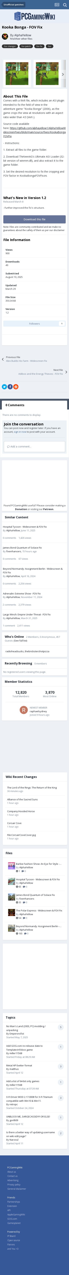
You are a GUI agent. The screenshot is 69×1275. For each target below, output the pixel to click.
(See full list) (20, 640)
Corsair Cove (14, 823)
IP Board (11, 1236)
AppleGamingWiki (16, 1214)
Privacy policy (13, 1184)
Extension (12, 1206)
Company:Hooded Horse (21, 811)
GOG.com (12, 1218)
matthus (14, 1069)
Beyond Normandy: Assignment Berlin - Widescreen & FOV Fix (37, 926)
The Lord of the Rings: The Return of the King (32, 787)
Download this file (34, 219)
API (8, 1210)
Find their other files (21, 38)
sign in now (20, 431)
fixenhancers (13, 551)
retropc (14, 1104)
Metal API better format (19, 1065)
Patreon (48, 509)
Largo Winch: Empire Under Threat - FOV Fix (27, 614)
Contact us (12, 1176)
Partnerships (13, 1201)
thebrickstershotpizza (37, 651)
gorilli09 (14, 1120)
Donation (21, 509)
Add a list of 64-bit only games (22, 1081)
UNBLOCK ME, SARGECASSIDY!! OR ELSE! (28, 1116)
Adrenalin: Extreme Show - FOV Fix (22, 593)
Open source (13, 1240)
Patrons (11, 1244)
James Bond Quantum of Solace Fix (22, 547)
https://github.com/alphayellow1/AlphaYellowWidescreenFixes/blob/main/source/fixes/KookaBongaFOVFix (34, 132)
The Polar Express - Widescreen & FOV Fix (39, 910)
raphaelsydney (38, 711)
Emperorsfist (17, 1033)
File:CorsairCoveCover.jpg (21, 835)
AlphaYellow (22, 35)
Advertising (12, 1180)
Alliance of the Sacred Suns (22, 799)
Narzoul (14, 1139)
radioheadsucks (15, 651)
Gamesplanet (14, 1223)
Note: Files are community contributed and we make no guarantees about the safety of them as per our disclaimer (34, 228)
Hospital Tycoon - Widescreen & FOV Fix (25, 526)
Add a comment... (19, 446)
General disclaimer (16, 1188)
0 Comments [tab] (15, 405)
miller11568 (16, 1053)
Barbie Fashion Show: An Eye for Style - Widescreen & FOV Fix (37, 864)
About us (11, 1171)
